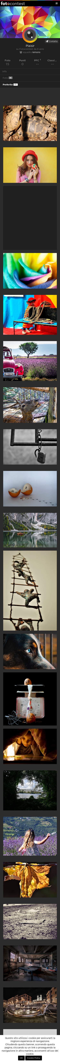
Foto (7, 78)
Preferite (10, 84)
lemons (36, 52)
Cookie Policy (33, 1058)
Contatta (51, 41)
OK (21, 1058)
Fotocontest (13, 3)
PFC (37, 60)
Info (4, 71)
